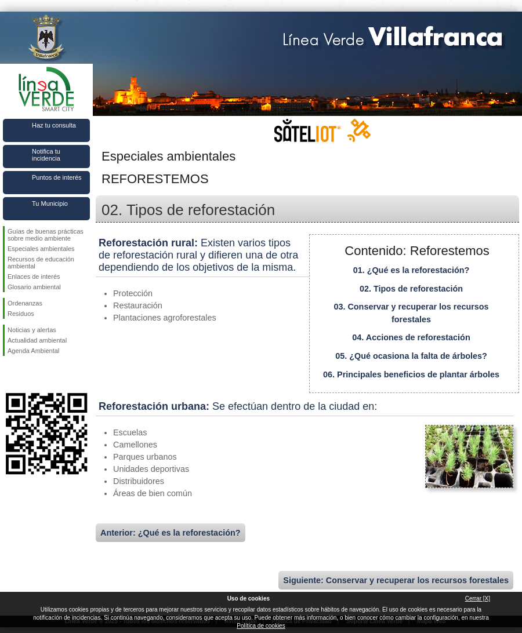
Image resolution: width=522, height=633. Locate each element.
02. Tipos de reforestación (411, 288)
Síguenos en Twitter (29, 374)
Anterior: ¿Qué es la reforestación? (170, 532)
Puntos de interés (57, 177)
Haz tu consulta (54, 125)
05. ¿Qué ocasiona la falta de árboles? (411, 356)
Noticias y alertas (32, 329)
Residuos (21, 313)
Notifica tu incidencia (46, 155)
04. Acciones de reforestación (411, 337)
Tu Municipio (50, 203)
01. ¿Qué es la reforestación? (411, 270)
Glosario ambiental (34, 286)
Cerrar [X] (477, 598)
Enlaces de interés (34, 276)
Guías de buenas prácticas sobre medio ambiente (46, 235)
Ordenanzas (25, 303)
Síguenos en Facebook (10, 374)
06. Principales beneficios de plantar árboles (411, 374)
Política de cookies (261, 626)
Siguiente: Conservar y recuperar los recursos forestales (396, 580)
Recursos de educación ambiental (41, 263)
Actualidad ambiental (37, 340)
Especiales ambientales (41, 248)
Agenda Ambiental (33, 350)
